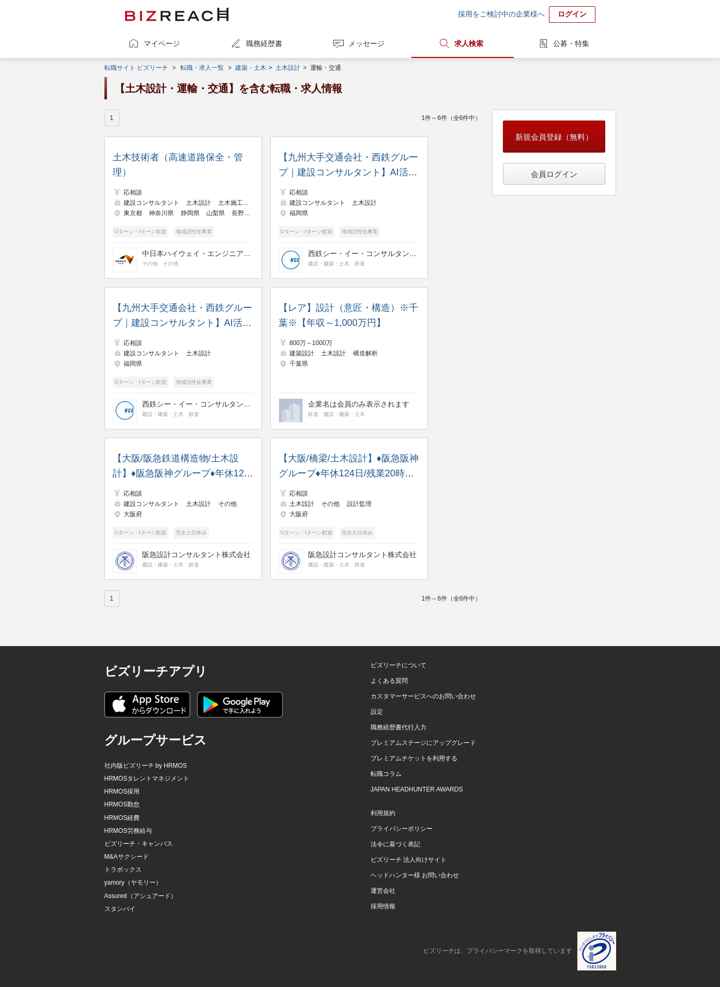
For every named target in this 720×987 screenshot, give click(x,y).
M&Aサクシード (126, 856)
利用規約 (383, 813)
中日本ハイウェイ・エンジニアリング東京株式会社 (196, 253)
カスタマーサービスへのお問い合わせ (423, 696)
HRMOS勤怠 (122, 804)
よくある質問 (389, 680)
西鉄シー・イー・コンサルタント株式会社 (362, 253)
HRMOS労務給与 (128, 830)
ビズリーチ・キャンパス (138, 843)
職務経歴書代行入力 (398, 727)
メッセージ (366, 43)
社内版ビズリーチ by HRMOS (145, 765)
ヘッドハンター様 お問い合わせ (415, 875)
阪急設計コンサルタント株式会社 (196, 554)
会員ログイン (554, 174)
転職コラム (386, 773)
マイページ (162, 43)
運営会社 (383, 890)
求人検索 (468, 43)
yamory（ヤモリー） (133, 882)
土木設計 (287, 67)
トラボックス (123, 869)
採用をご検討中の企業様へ (501, 14)
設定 (377, 711)
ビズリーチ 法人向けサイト (409, 859)
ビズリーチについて (398, 665)
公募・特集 (571, 43)
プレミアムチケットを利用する (414, 758)
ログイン (572, 14)
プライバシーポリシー (402, 828)
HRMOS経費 (122, 817)
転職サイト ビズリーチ (136, 67)
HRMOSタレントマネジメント (147, 778)
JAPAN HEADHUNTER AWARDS (417, 789)
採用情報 (383, 906)
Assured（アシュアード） (140, 896)
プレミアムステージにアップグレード (423, 742)
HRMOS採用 (122, 791)
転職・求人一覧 (202, 67)
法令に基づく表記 (395, 844)
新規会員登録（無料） (554, 136)
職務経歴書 (264, 43)
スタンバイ (119, 909)
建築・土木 (250, 67)
